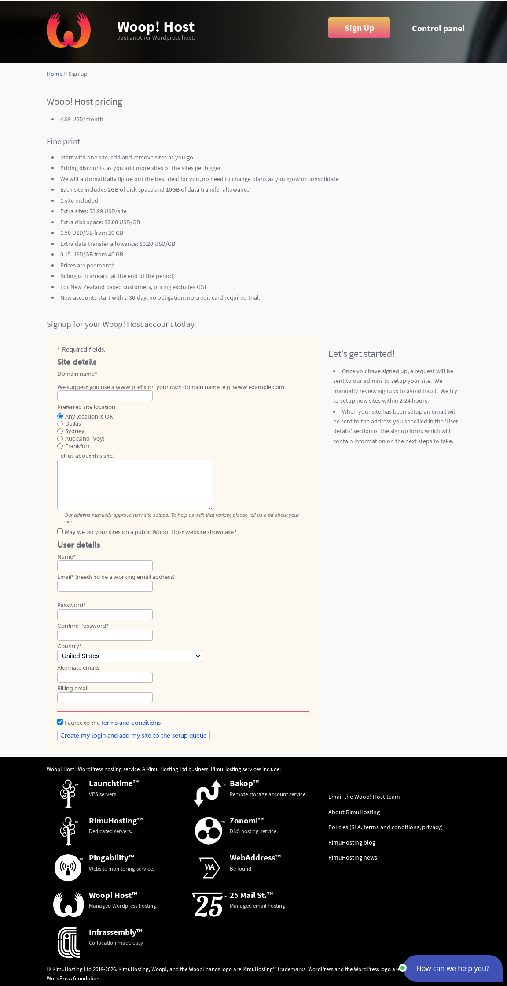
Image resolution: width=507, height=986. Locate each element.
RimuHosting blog (351, 842)
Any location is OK (89, 416)
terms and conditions (131, 722)
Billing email (72, 688)
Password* (71, 605)
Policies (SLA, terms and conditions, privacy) (385, 827)
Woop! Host (156, 26)
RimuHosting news (352, 857)
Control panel (438, 28)
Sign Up (359, 27)
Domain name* (77, 374)
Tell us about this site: (85, 455)
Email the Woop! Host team (364, 797)
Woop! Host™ (113, 895)
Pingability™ (111, 857)
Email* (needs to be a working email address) (116, 577)
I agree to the (113, 722)
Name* (66, 556)
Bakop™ (244, 783)
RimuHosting (226, 769)
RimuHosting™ (116, 820)
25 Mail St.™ (251, 895)
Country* (69, 646)
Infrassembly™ (115, 932)
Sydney (74, 431)
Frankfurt (77, 446)
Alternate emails (78, 667)
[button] (453, 968)
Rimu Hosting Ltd (167, 769)
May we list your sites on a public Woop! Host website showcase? (150, 532)
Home (54, 74)
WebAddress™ (255, 857)
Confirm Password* (83, 626)
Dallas (73, 423)
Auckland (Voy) (85, 438)
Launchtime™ (114, 783)
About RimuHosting (354, 812)
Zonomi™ (247, 820)
